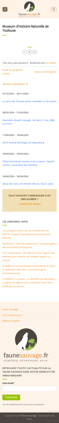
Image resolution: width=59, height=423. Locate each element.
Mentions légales (11, 320)
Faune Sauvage (10, 309)
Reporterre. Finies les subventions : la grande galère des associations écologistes (29, 245)
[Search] (53, 9)
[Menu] (5, 9)
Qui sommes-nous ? (12, 315)
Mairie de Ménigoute (46, 71)
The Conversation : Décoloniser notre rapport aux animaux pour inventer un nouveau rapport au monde (28, 256)
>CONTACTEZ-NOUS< (30, 204)
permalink (50, 62)
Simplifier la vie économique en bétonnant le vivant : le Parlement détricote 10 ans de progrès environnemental (29, 269)
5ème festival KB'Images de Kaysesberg (23, 142)
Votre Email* (8, 383)
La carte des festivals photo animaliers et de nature (29, 101)
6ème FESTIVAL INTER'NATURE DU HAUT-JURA (27, 183)
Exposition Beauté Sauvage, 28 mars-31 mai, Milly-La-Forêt (28, 121)
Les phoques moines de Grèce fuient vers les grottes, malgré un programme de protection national (26, 234)
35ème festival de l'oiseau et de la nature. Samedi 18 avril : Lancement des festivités (28, 163)
